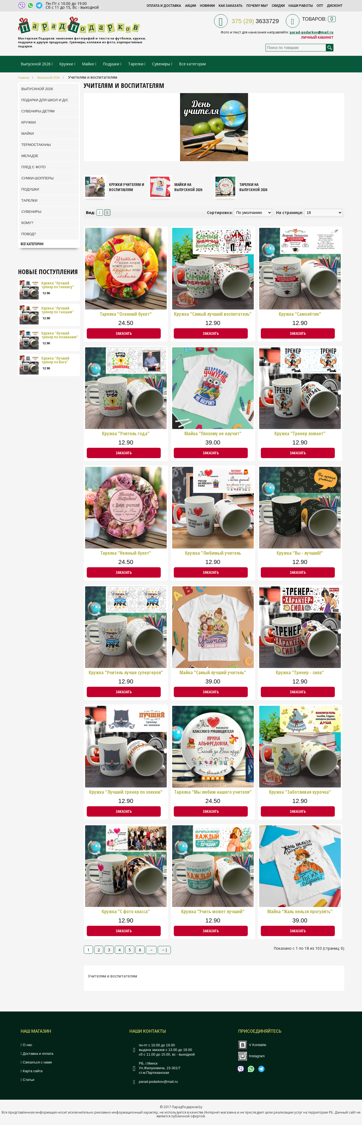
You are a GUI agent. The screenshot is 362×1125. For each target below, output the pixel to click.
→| (164, 949)
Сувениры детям (38, 111)
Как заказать (231, 6)
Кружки (66, 63)
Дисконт (334, 6)
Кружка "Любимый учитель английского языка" (213, 553)
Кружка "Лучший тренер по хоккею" (126, 792)
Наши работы (301, 6)
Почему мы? (257, 6)
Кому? (27, 223)
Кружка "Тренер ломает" (300, 433)
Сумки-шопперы (37, 178)
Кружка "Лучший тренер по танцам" (57, 310)
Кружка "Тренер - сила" (300, 672)
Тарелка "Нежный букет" (125, 553)
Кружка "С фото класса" (126, 911)
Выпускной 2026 (36, 63)
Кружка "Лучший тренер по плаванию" (59, 335)
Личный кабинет (317, 37)
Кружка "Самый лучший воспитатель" (213, 314)
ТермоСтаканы (36, 145)
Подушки (111, 63)
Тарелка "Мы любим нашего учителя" (213, 792)
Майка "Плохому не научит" (213, 433)
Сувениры (161, 63)
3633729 (255, 21)
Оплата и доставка (164, 6)
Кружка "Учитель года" (126, 433)
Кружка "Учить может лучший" (213, 911)
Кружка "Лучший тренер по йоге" (55, 360)
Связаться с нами (36, 1062)
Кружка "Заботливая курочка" (300, 792)
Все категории (192, 63)
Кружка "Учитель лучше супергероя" (126, 672)
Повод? (28, 234)
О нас (26, 1045)
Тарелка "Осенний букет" (126, 314)
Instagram (257, 1056)
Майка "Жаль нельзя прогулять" (300, 911)
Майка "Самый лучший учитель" (213, 672)
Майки (88, 63)
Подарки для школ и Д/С (44, 100)
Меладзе (29, 156)
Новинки (207, 6)
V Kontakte (258, 1045)
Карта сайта (32, 1071)
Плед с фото (33, 167)
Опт (320, 6)
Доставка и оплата (37, 1054)
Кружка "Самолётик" (300, 314)
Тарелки (135, 63)
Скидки (278, 6)
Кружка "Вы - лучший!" (300, 553)
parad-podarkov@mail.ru (311, 32)
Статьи (28, 1080)
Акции (190, 6)
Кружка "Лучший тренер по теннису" (57, 285)
